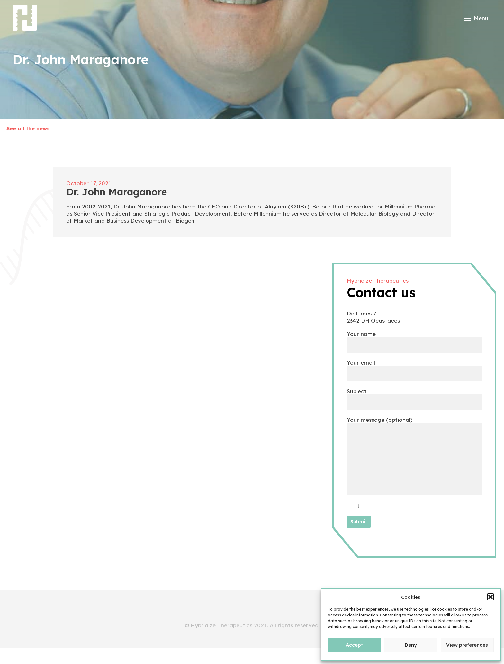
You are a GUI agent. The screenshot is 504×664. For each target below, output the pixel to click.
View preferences (467, 645)
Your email (414, 367)
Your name (414, 339)
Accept (354, 645)
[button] (490, 597)
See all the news (28, 128)
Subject (414, 396)
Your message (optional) (414, 456)
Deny (411, 645)
